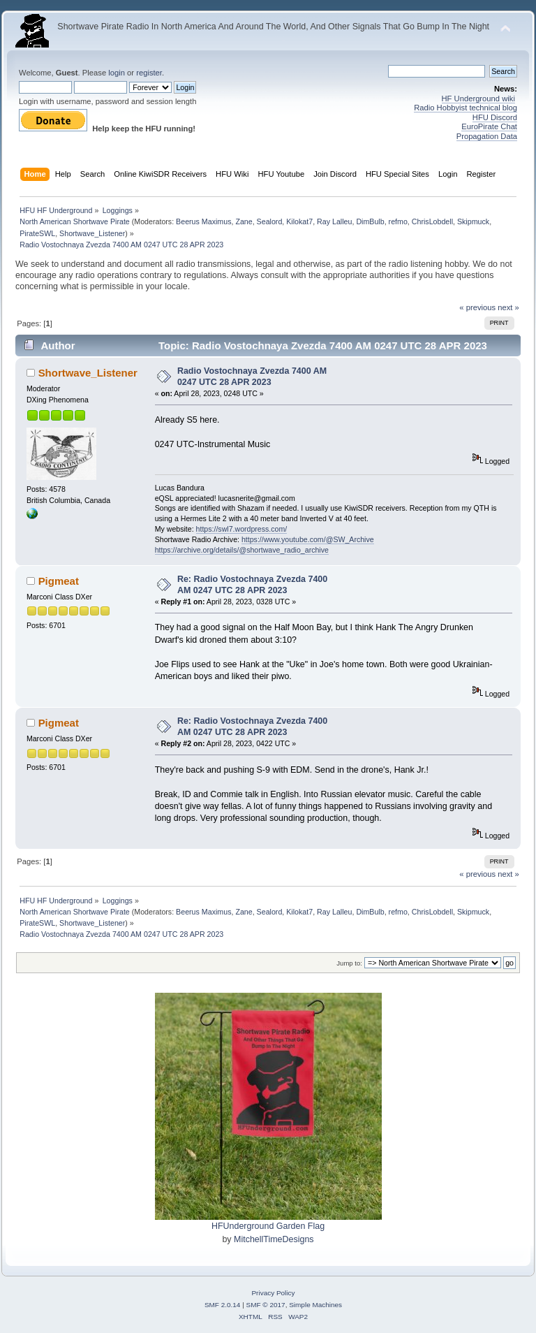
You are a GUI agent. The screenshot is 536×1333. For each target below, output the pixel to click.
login (116, 72)
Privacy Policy (273, 1293)
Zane (243, 221)
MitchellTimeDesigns (274, 1239)
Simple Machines (315, 1305)
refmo (398, 221)
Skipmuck (473, 221)
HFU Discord (494, 117)
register (149, 72)
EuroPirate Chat (489, 126)
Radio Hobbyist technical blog (465, 107)
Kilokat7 (299, 221)
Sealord (270, 221)
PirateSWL (37, 233)
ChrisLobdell (432, 221)
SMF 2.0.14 (222, 1305)
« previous (477, 307)
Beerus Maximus (203, 221)
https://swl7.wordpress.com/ (242, 529)
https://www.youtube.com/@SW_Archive (307, 539)
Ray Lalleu (334, 221)
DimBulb (370, 221)
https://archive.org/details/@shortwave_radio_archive (242, 550)
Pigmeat (58, 581)
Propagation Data (486, 136)
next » (508, 307)
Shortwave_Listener (92, 233)
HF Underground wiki (478, 98)
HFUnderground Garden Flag (268, 1226)
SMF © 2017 (265, 1305)
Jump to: (349, 963)
